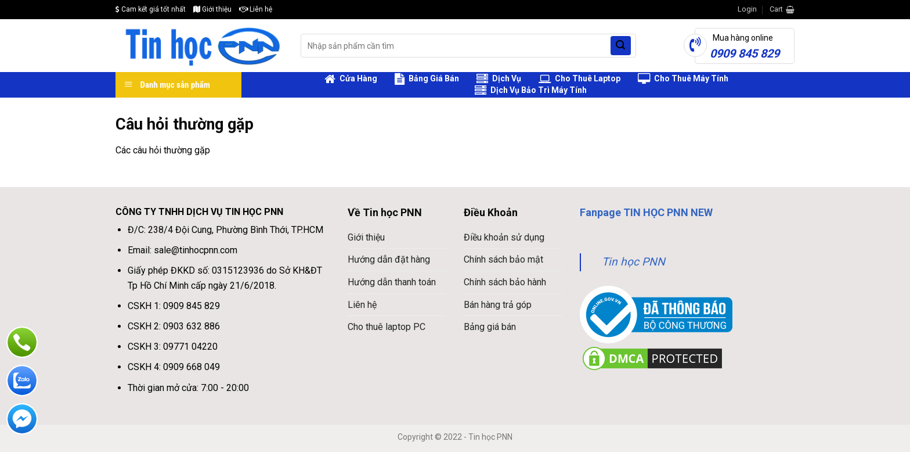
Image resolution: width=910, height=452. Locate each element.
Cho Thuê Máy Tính (683, 79)
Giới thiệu (212, 9)
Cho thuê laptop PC (386, 326)
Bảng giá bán (490, 326)
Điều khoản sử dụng (504, 237)
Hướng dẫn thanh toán (392, 282)
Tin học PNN (633, 261)
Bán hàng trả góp (498, 304)
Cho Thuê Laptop (579, 79)
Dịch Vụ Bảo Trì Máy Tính (531, 90)
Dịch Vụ (498, 79)
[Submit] (620, 46)
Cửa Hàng (350, 79)
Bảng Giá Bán (427, 79)
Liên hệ (255, 9)
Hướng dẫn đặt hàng (389, 259)
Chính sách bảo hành (505, 282)
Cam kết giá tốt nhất (150, 9)
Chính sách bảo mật (503, 259)
